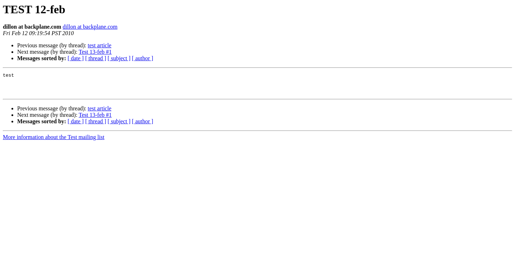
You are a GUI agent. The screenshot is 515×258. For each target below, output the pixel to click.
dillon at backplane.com (90, 27)
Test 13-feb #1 (95, 52)
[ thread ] (95, 58)
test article (99, 45)
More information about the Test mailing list (53, 141)
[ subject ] (119, 58)
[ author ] (142, 58)
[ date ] (76, 58)
